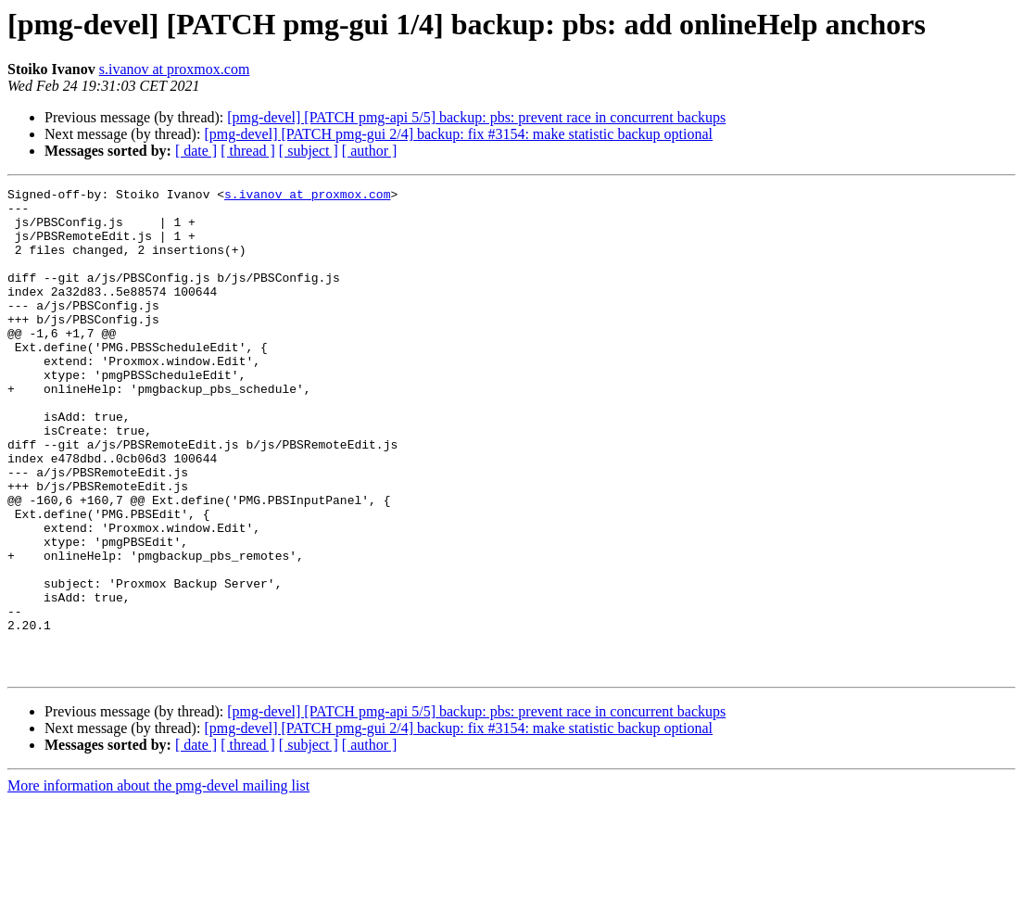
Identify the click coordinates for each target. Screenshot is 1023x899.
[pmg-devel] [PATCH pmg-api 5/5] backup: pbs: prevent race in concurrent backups (476, 117)
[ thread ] (248, 150)
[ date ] (196, 150)
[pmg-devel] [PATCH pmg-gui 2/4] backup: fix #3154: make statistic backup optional (458, 134)
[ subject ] (308, 150)
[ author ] (370, 150)
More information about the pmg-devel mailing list (158, 883)
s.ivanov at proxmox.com (174, 69)
